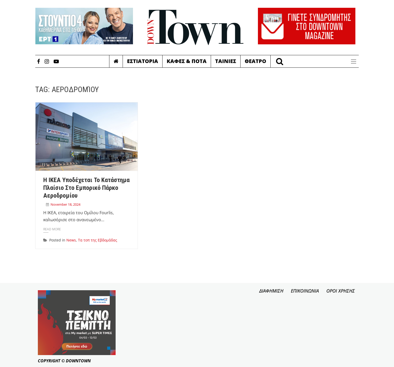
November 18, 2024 (65, 204)
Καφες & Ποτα (187, 61)
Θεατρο (255, 61)
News (71, 240)
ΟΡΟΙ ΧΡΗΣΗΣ (340, 291)
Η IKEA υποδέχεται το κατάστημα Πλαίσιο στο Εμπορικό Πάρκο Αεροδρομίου (86, 187)
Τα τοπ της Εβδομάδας (97, 240)
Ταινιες (225, 61)
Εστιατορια (142, 61)
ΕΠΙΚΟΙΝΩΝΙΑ (305, 291)
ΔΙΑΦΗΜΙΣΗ (271, 291)
